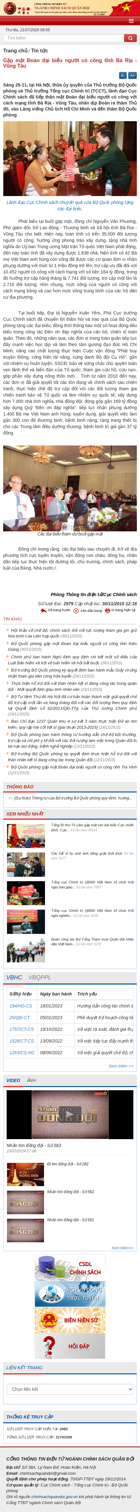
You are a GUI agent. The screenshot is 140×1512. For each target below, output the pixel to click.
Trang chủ (15, 50)
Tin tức (39, 50)
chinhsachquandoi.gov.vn (55, 1496)
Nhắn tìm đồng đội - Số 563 (34, 1145)
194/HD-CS (21, 1005)
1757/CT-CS (22, 1029)
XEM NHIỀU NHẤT (25, 813)
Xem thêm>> (122, 1248)
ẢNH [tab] (31, 1080)
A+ (132, 75)
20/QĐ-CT (20, 1017)
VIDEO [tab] (13, 1080)
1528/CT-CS (22, 1040)
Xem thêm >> (121, 1066)
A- (123, 75)
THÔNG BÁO (20, 786)
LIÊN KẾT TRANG (24, 1367)
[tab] (14, 977)
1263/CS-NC (22, 1052)
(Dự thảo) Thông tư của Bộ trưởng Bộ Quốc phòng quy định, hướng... (72, 798)
